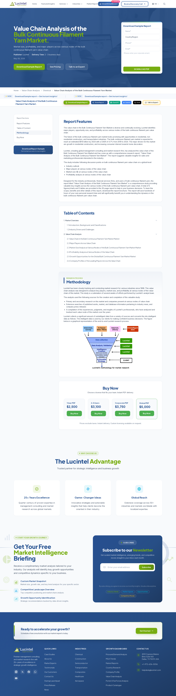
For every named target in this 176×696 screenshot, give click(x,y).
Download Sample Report (29, 66)
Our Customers (50, 672)
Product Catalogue (113, 685)
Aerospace (79, 681)
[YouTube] (16, 678)
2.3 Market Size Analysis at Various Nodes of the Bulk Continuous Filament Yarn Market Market (104, 247)
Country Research (113, 667)
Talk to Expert (151, 103)
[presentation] (141, 60)
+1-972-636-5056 (150, 664)
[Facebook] (28, 671)
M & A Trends (111, 659)
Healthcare (79, 676)
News (46, 690)
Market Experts (50, 663)
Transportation (81, 667)
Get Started (146, 631)
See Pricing (55, 66)
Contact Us (49, 676)
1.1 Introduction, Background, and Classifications (86, 225)
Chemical (47, 90)
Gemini (126, 102)
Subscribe (151, 567)
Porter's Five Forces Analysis (117, 681)
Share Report (99, 102)
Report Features (23, 123)
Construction (80, 659)
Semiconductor (81, 663)
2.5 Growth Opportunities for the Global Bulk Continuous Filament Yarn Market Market (101, 256)
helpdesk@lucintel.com (151, 670)
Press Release (49, 685)
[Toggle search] (164, 4)
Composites (80, 672)
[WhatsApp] (35, 671)
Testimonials (49, 667)
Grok (137, 102)
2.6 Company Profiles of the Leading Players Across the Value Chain (93, 261)
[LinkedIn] (16, 671)
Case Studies (49, 654)
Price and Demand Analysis (116, 654)
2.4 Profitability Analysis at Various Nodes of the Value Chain (90, 252)
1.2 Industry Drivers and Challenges (80, 229)
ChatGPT (114, 102)
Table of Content (24, 128)
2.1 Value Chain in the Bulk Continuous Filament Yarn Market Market (93, 239)
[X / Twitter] (22, 671)
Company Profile (113, 672)
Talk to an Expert (77, 66)
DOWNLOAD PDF (141, 69)
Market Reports (112, 663)
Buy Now (20, 137)
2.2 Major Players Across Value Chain (81, 243)
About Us (48, 659)
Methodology (23, 133)
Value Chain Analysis (31, 90)
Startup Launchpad (52, 681)
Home (16, 90)
